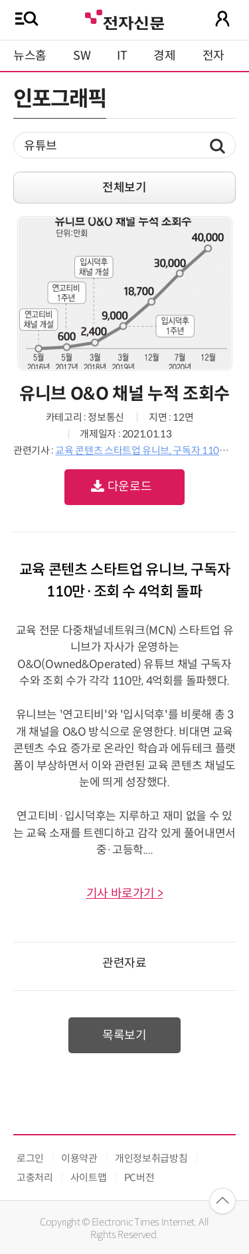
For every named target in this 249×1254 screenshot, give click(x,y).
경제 (164, 55)
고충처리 (35, 1177)
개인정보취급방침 (151, 1158)
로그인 (30, 1158)
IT (122, 55)
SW (81, 55)
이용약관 (79, 1158)
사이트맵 (88, 1177)
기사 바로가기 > (124, 893)
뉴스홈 (29, 55)
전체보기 (124, 187)
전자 (213, 55)
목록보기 (124, 1035)
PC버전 (139, 1177)
